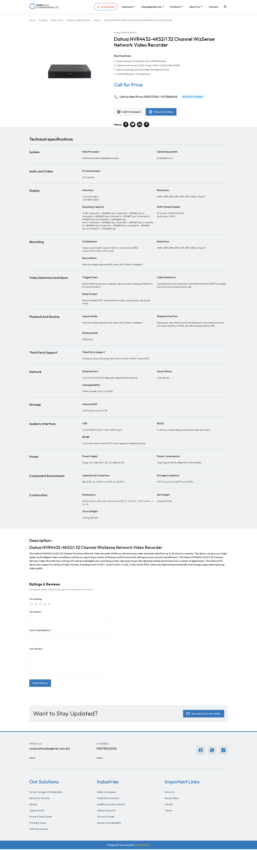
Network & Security (39, 798)
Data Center (57, 20)
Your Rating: (35, 599)
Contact (213, 6)
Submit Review (40, 683)
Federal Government (108, 798)
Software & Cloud (38, 829)
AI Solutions (105, 6)
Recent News (172, 798)
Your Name (35, 612)
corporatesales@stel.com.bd (49, 749)
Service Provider (106, 817)
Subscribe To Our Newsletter (203, 714)
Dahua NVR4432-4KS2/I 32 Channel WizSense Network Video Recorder (138, 20)
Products (177, 7)
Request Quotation (162, 112)
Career (168, 811)
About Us (196, 7)
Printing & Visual (37, 823)
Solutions (129, 7)
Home (32, 20)
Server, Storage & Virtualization (46, 792)
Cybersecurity (36, 811)
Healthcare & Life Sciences (111, 805)
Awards (169, 805)
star (49, 604)
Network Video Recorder (78, 20)
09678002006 (106, 749)
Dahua (97, 20)
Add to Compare (129, 112)
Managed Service (153, 7)
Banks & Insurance (106, 792)
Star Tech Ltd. (142, 845)
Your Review (36, 649)
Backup (33, 805)
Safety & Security (106, 811)
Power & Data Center (40, 817)
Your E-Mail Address (40, 630)
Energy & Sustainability (109, 823)
